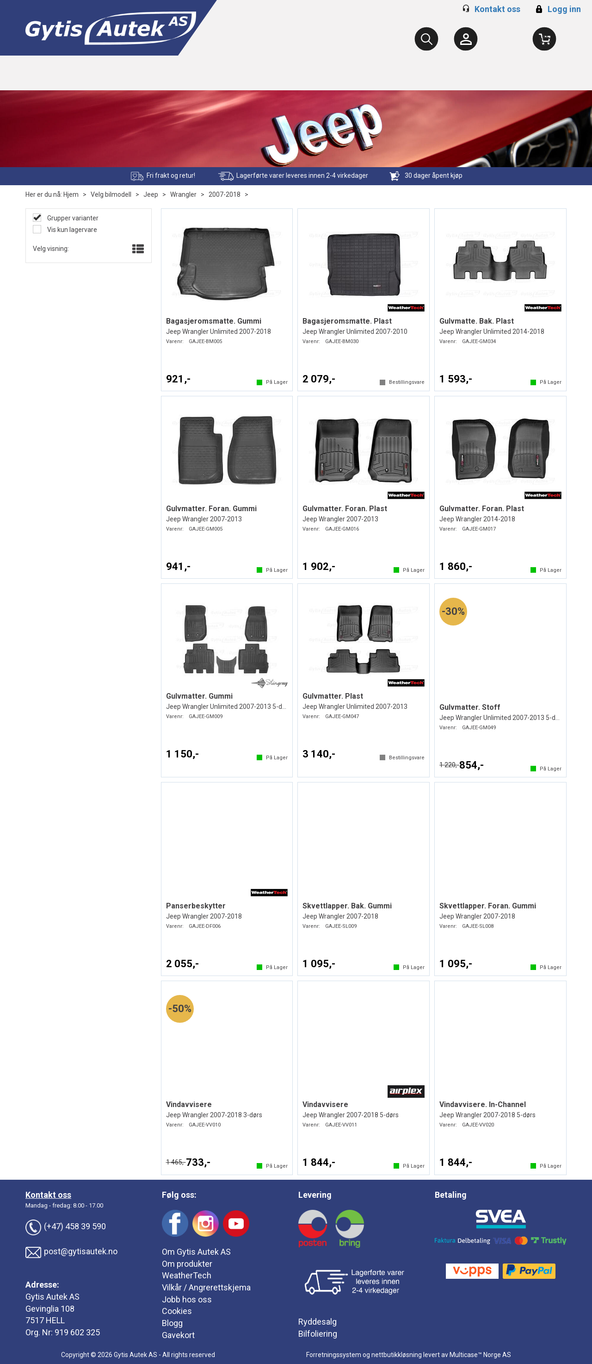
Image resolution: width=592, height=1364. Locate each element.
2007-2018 (224, 194)
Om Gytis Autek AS (196, 1252)
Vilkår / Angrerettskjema (206, 1287)
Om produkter (187, 1264)
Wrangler (183, 194)
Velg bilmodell (111, 194)
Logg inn (557, 9)
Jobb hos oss (187, 1299)
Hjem (71, 194)
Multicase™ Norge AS (480, 1354)
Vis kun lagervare (71, 229)
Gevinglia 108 (49, 1309)
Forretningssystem (333, 1354)
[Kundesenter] (465, 39)
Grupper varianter (72, 218)
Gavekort (178, 1335)
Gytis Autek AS (52, 1296)
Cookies (177, 1311)
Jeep (150, 194)
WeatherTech (186, 1275)
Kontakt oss (497, 9)
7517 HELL (45, 1320)
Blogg (172, 1323)
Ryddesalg (317, 1321)
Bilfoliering (317, 1334)
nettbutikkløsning (396, 1354)
